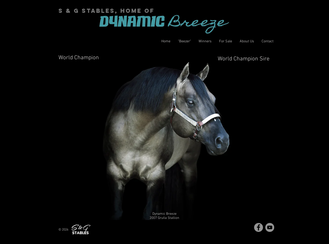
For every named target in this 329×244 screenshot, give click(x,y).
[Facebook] (258, 227)
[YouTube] (269, 227)
